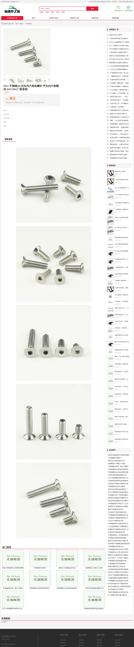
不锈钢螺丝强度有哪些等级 (117, 561)
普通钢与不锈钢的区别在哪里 (118, 507)
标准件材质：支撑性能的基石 (120, 138)
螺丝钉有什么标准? (116, 35)
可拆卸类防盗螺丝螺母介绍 (117, 476)
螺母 (47, 12)
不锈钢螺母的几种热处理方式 (118, 524)
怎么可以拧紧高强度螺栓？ (119, 69)
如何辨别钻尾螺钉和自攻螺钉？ (119, 501)
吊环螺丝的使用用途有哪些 (117, 538)
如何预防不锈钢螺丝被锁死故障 (119, 544)
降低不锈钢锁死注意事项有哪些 (119, 456)
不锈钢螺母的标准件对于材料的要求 (120, 550)
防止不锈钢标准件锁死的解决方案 (119, 493)
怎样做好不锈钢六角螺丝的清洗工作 (120, 484)
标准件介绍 (60, 18)
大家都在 (114, 30)
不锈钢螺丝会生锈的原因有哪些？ (119, 473)
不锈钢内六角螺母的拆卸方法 (118, 518)
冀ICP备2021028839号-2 (70, 642)
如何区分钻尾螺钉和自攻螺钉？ (119, 573)
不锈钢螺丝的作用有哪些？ (117, 564)
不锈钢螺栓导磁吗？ (115, 458)
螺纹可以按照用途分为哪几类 (118, 541)
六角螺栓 (28, 24)
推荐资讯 (112, 166)
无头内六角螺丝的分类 (116, 521)
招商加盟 (89, 18)
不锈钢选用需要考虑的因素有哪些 (119, 481)
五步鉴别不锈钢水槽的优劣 (117, 513)
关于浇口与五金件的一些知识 (119, 59)
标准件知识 (45, 18)
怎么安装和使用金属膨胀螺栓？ (121, 66)
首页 (30, 18)
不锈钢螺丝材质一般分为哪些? (118, 467)
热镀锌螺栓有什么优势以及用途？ (121, 110)
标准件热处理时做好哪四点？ (118, 490)
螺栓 (41, 12)
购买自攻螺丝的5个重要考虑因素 (119, 587)
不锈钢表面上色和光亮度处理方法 (119, 553)
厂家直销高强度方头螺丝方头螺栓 (121, 38)
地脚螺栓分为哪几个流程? (117, 464)
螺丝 (57, 12)
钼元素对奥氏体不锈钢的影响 (118, 584)
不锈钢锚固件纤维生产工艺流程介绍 (120, 504)
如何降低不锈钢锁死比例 (116, 533)
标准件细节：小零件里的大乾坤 (121, 134)
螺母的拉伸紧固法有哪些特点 (118, 498)
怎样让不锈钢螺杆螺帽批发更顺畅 (119, 576)
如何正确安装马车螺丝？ (116, 590)
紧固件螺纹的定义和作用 (116, 567)
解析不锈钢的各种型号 (116, 510)
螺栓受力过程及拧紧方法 (118, 114)
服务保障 (63, 625)
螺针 (52, 12)
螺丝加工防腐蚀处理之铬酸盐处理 (119, 556)
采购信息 (74, 18)
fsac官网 (4, 607)
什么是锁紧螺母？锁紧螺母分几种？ (120, 527)
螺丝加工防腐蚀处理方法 (116, 461)
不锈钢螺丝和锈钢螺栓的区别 (118, 516)
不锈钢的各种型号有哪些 (116, 487)
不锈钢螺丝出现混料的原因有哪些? (120, 470)
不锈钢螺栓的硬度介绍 (116, 547)
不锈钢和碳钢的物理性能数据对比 (119, 570)
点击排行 (112, 451)
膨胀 (63, 12)
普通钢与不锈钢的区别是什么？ (119, 530)
